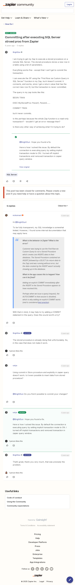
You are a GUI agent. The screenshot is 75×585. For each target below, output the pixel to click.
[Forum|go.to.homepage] (19, 4)
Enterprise (37, 554)
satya (15, 365)
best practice (43, 302)
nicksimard (17, 215)
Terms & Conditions (27, 525)
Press (37, 546)
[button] (69, 4)
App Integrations (37, 562)
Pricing (37, 534)
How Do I (9, 24)
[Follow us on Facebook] (32, 569)
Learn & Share (23, 17)
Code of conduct (14, 498)
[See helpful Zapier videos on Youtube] (51, 569)
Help (37, 538)
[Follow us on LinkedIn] (37, 569)
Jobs (37, 550)
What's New (41, 17)
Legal (41, 581)
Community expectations (18, 506)
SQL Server (12, 174)
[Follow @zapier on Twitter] (47, 569)
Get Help (7, 17)
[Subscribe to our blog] (42, 569)
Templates (37, 558)
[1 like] (14, 351)
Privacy (50, 581)
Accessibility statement (46, 525)
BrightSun (16, 52)
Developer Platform (37, 542)
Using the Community (16, 502)
